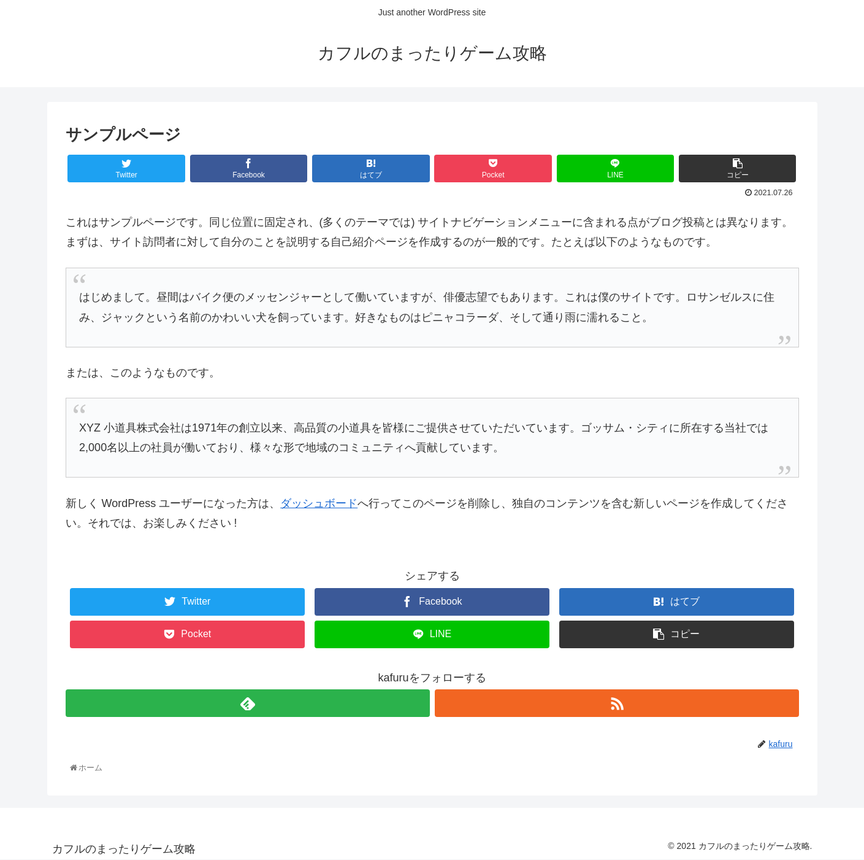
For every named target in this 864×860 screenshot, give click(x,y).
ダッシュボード (318, 503)
